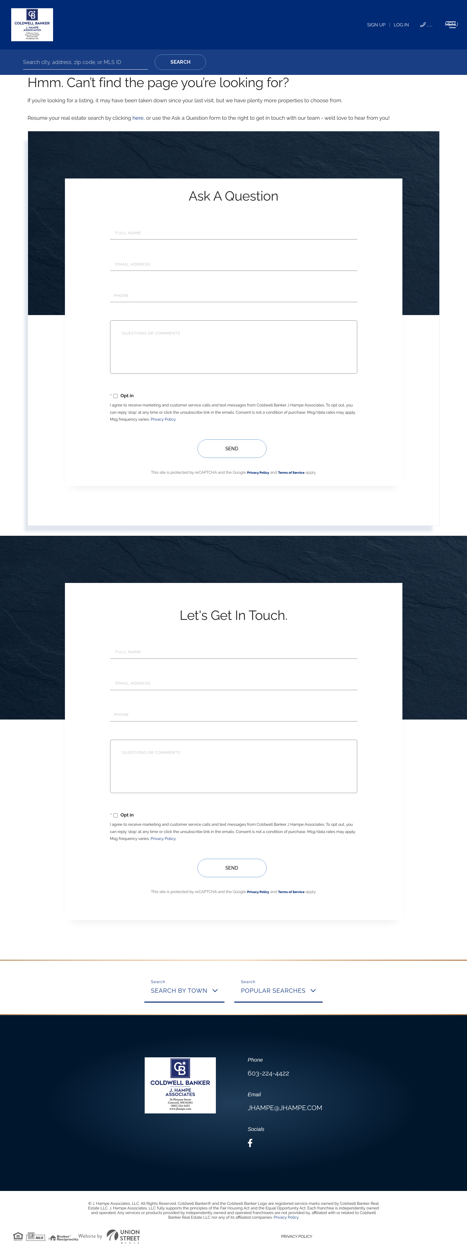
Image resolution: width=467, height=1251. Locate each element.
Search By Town (179, 990)
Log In (346, 25)
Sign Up (321, 25)
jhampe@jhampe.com (285, 1108)
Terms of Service (291, 473)
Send (230, 448)
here (137, 118)
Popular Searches (273, 990)
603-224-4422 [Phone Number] (383, 25)
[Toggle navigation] (432, 24)
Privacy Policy (163, 419)
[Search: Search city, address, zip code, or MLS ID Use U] (85, 62)
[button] (180, 62)
